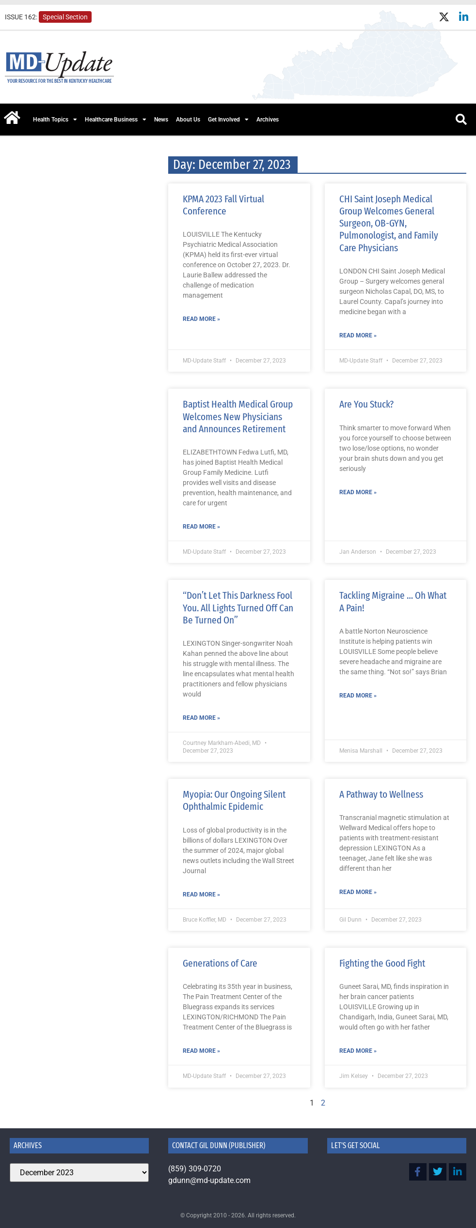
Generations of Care (220, 963)
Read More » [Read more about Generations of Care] (201, 1050)
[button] (461, 119)
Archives (267, 119)
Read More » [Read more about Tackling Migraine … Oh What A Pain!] (358, 695)
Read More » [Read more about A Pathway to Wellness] (358, 892)
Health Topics (55, 119)
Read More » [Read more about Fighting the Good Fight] (358, 1050)
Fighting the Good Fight (382, 963)
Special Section (65, 17)
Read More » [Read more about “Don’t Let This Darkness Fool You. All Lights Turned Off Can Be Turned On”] (201, 717)
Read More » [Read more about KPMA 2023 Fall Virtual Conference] (201, 319)
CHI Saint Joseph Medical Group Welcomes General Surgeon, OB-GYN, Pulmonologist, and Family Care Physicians (388, 223)
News (161, 119)
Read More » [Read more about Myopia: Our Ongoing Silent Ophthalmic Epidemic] (201, 894)
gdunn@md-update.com (209, 1180)
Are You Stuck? (366, 404)
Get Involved (228, 119)
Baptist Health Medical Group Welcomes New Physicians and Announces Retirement (238, 416)
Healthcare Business (115, 119)
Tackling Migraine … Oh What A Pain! (392, 601)
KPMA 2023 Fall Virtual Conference (223, 205)
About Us (188, 119)
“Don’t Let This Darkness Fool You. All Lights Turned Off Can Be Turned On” (238, 607)
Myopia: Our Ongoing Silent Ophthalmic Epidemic (234, 800)
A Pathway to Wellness (381, 794)
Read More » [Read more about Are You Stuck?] (358, 492)
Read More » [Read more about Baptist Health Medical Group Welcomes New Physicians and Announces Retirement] (201, 526)
